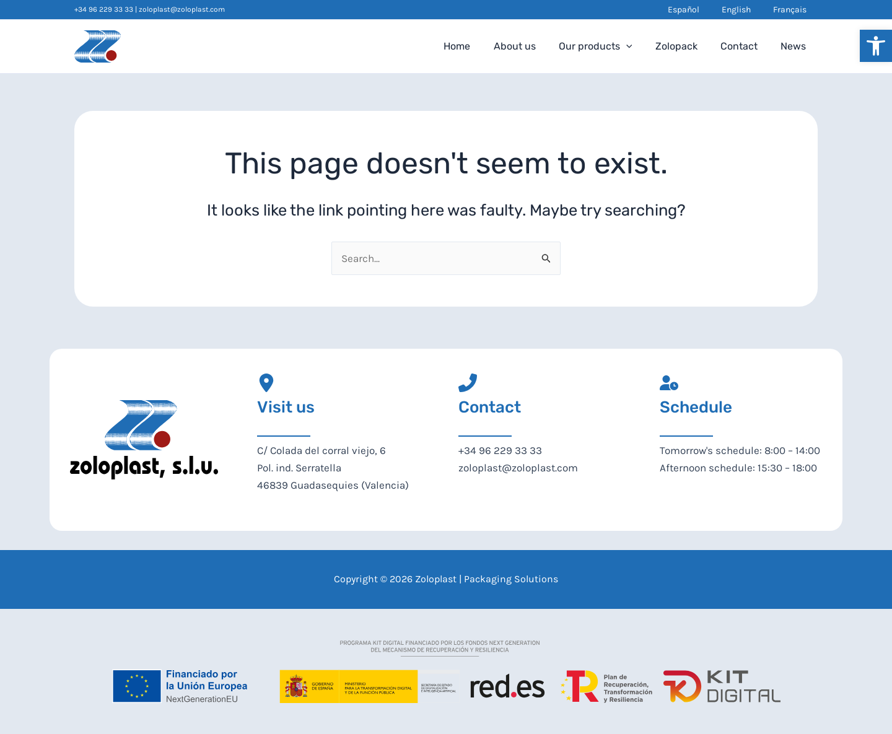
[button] (876, 46)
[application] (637, 46)
